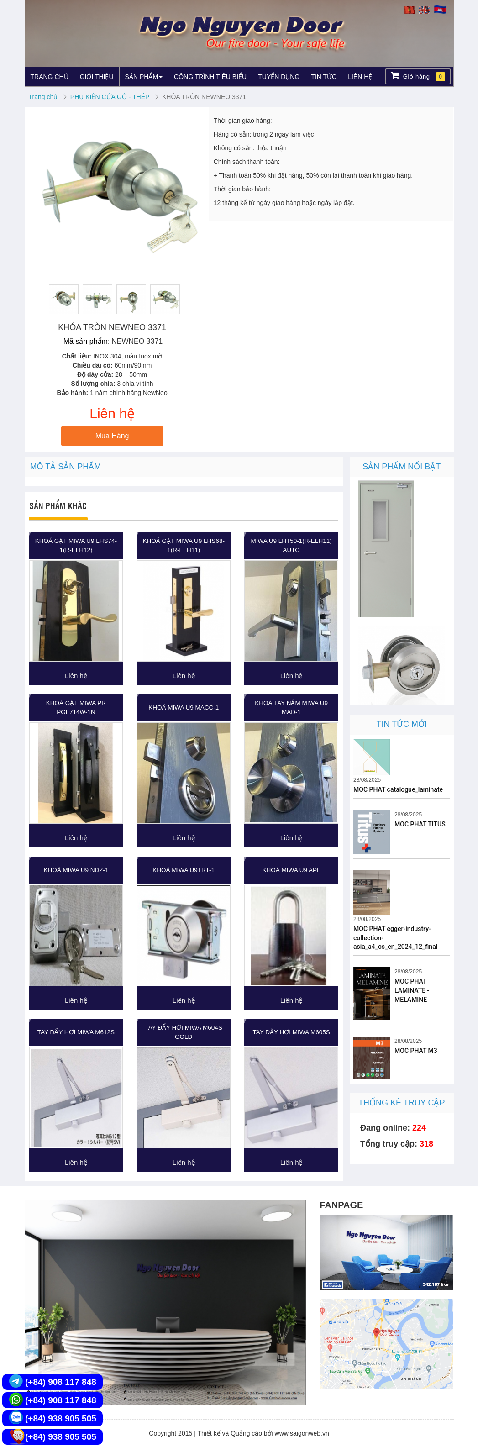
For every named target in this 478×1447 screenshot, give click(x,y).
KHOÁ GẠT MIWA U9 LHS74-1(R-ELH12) (76, 545)
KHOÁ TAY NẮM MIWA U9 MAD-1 (291, 708)
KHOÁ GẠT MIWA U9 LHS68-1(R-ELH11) (184, 545)
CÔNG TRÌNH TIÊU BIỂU (210, 76)
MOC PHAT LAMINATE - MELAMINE (411, 990)
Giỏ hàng (418, 76)
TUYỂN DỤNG (278, 76)
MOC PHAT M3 (415, 1050)
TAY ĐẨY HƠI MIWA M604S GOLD (183, 1032)
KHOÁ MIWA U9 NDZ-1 (75, 870)
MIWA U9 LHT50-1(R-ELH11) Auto (291, 545)
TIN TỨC (323, 76)
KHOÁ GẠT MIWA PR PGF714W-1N (76, 708)
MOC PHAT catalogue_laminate (398, 789)
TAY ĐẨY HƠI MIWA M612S (76, 1032)
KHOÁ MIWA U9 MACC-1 (183, 707)
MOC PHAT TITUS (420, 824)
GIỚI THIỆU (97, 76)
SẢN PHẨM (144, 76)
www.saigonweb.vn (302, 1433)
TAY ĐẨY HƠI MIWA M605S (291, 1032)
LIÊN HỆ (360, 76)
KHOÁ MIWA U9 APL (291, 870)
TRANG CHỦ (49, 76)
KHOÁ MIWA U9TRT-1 (183, 870)
